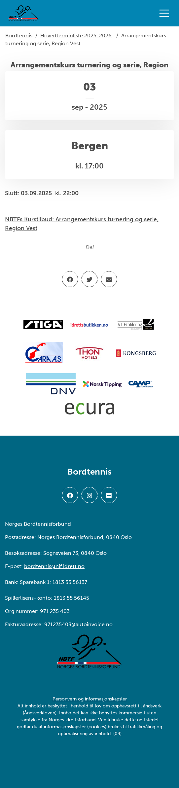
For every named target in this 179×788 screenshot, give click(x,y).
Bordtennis (18, 35)
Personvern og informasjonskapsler (90, 699)
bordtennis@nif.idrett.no (54, 566)
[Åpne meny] (166, 13)
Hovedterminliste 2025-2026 (76, 35)
